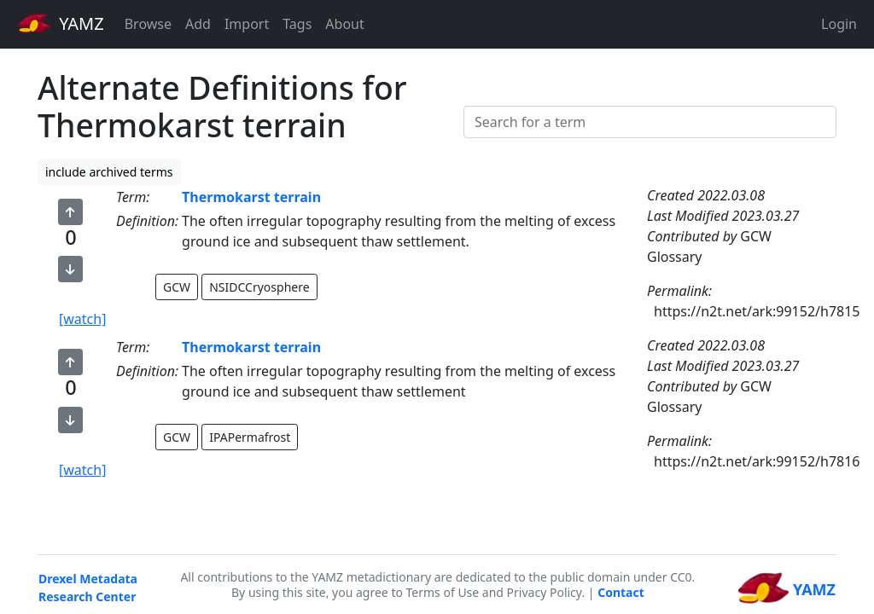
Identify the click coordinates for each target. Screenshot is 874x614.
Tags (297, 23)
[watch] (82, 319)
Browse (148, 23)
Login (839, 23)
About (344, 23)
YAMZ (61, 23)
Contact (620, 592)
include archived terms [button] (109, 172)
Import (246, 23)
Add (198, 23)
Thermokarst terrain (251, 197)
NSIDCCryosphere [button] (259, 287)
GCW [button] (176, 287)
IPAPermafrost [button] (249, 437)
